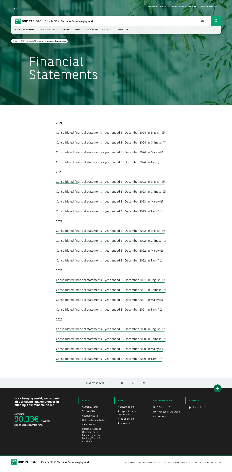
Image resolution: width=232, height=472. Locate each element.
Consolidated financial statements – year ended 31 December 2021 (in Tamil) (107, 309)
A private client (126, 406)
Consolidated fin (67, 181)
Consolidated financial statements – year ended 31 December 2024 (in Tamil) (107, 162)
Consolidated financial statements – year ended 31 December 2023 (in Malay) (108, 201)
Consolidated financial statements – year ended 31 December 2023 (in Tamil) (107, 211)
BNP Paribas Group (157, 7)
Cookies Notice (90, 415)
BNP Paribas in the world (185, 7)
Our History (159, 416)
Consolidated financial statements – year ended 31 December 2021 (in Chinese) (109, 290)
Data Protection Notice (94, 419)
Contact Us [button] (122, 30)
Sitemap (198, 462)
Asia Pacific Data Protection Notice (177, 462)
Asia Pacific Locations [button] (98, 30)
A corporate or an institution (127, 413)
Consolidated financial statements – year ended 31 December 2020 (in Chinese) (109, 339)
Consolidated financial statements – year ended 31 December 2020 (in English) (108, 329)
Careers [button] (66, 30)
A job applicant (126, 418)
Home (16, 41)
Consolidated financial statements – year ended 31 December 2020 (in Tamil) (107, 359)
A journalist (124, 423)
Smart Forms (89, 424)
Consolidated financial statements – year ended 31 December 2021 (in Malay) (108, 300)
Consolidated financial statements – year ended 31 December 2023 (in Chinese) (109, 191)
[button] (204, 21)
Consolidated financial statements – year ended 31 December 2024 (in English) (108, 132)
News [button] (78, 30)
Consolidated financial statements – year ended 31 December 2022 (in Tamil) (107, 260)
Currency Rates (90, 406)
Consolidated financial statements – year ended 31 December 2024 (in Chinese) (109, 142)
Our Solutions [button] (48, 30)
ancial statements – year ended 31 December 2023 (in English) (119, 181)
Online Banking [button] (210, 7)
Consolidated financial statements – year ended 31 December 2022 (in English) (108, 231)
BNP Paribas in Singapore (32, 41)
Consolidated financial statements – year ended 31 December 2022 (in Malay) (108, 250)
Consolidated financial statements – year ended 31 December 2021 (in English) (108, 280)
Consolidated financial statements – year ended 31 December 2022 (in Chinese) (109, 240)
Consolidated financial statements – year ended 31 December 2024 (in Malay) (108, 152)
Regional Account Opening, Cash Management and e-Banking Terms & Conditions (93, 435)
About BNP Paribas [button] (25, 30)
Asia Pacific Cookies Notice (149, 462)
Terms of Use (89, 411)
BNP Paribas (160, 407)
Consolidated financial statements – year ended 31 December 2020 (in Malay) (108, 349)
